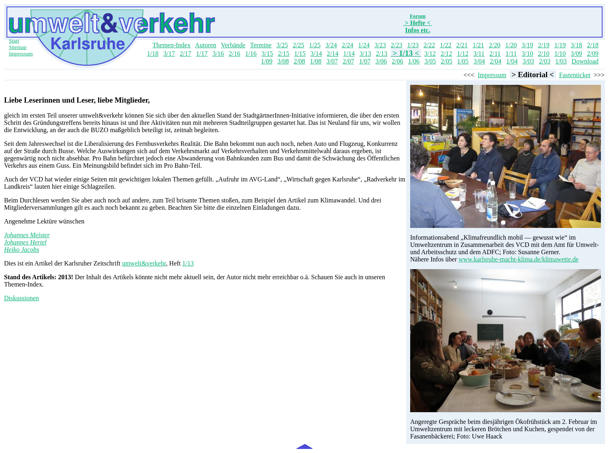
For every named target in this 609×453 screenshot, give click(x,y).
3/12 (430, 53)
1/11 (511, 53)
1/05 (462, 61)
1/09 (266, 61)
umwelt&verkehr (144, 263)
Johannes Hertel (25, 242)
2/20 (494, 45)
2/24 (347, 45)
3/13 (365, 53)
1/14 (348, 53)
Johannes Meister (27, 235)
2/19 (543, 45)
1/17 (201, 53)
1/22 (445, 45)
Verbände (233, 45)
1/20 (510, 45)
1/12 (462, 53)
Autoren (205, 45)
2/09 (592, 53)
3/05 (430, 61)
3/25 (282, 45)
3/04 (479, 61)
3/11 (479, 53)
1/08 (315, 61)
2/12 (446, 53)
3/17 (169, 53)
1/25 (314, 45)
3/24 (331, 45)
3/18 (576, 45)
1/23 (413, 45)
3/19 (527, 45)
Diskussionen (21, 298)
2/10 (543, 53)
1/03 (561, 61)
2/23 (396, 45)
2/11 (495, 53)
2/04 (495, 61)
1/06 (413, 61)
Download (584, 61)
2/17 (185, 53)
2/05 (446, 61)
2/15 (283, 53)
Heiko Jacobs (21, 249)
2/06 (397, 61)
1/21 (478, 45)
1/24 (363, 45)
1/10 (560, 53)
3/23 (380, 45)
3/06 (381, 61)
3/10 (527, 53)
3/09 (576, 53)
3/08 (283, 61)
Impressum (21, 54)
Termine (261, 45)
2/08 (299, 61)
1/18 (152, 53)
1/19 (560, 45)
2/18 (592, 45)
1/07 (364, 61)
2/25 (298, 45)
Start (14, 41)
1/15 (300, 53)
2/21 (462, 45)
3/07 (332, 61)
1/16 (251, 53)
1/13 (188, 263)
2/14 (332, 53)
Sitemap (18, 47)
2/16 (234, 53)
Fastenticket (574, 75)
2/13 (381, 53)
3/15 (267, 53)
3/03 (528, 61)
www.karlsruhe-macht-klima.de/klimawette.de (519, 259)
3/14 (316, 53)
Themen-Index (171, 45)
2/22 (429, 45)
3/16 (218, 53)
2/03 (544, 61)
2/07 (348, 61)
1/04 (512, 61)
